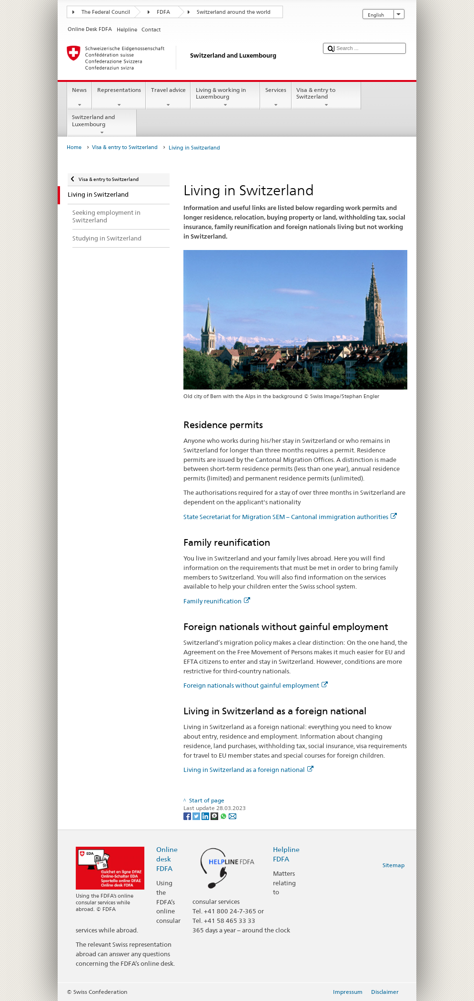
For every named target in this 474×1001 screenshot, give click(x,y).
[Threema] (215, 815)
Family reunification (216, 601)
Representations (118, 97)
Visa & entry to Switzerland (326, 97)
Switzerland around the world (234, 12)
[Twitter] (197, 815)
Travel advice (168, 97)
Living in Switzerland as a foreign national (248, 769)
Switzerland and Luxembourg (102, 124)
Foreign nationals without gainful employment (255, 685)
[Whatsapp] (224, 815)
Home (74, 147)
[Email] (232, 815)
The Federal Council (105, 12)
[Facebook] (187, 815)
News (79, 97)
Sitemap (393, 865)
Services (276, 97)
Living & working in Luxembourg (225, 97)
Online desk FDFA (167, 858)
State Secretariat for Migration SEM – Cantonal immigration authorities (290, 517)
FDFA (163, 12)
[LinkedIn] (206, 815)
